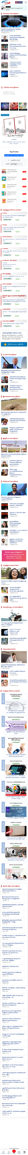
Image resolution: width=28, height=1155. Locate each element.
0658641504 (7, 326)
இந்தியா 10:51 (5, 1029)
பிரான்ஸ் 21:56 (6, 1099)
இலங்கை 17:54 (6, 900)
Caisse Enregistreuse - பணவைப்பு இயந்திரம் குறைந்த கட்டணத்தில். (16, 776)
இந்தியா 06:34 (6, 1084)
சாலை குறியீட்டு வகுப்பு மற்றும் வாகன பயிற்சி (16, 797)
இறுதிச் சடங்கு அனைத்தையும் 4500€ (16, 733)
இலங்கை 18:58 (6, 1107)
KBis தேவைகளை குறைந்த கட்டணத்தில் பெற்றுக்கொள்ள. (16, 711)
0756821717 (7, 255)
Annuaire (19, 1152)
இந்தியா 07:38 (6, 1076)
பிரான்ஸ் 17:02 (6, 915)
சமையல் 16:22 (6, 968)
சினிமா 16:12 (5, 975)
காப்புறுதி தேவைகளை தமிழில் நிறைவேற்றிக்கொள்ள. (16, 755)
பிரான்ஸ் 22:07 (6, 892)
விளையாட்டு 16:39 (6, 954)
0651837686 (7, 220)
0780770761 (7, 231)
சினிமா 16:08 (5, 983)
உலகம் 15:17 (5, 999)
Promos (8, 1152)
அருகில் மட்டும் (15, 167)
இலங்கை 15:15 (6, 1006)
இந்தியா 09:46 (6, 1045)
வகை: (8, 171)
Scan (24, 1152)
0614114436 (7, 269)
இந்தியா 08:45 (6, 1053)
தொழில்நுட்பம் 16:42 (7, 946)
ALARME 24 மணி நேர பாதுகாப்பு (16, 879)
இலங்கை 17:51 (6, 908)
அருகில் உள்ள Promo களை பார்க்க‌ (14, 162)
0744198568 (7, 279)
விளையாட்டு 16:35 (6, 962)
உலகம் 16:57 (5, 923)
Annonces (3, 1152)
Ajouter (14, 1152)
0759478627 (7, 291)
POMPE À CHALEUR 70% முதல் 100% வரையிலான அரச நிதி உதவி (16, 838)
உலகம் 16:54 (5, 931)
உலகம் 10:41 (5, 1037)
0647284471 (16, 720)
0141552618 (7, 304)
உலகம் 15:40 (5, 991)
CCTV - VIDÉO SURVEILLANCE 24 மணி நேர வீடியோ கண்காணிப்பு (16, 859)
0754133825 (16, 806)
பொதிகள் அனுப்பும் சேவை (15, 818)
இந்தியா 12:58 (6, 1014)
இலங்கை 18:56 (6, 1114)
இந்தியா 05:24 (6, 1091)
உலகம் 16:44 (5, 939)
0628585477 (7, 243)
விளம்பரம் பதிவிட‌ (14, 344)
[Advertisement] (14, 1132)
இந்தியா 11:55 (5, 1022)
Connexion (19, 2)
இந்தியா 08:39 (6, 1060)
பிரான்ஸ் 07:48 (6, 1068)
